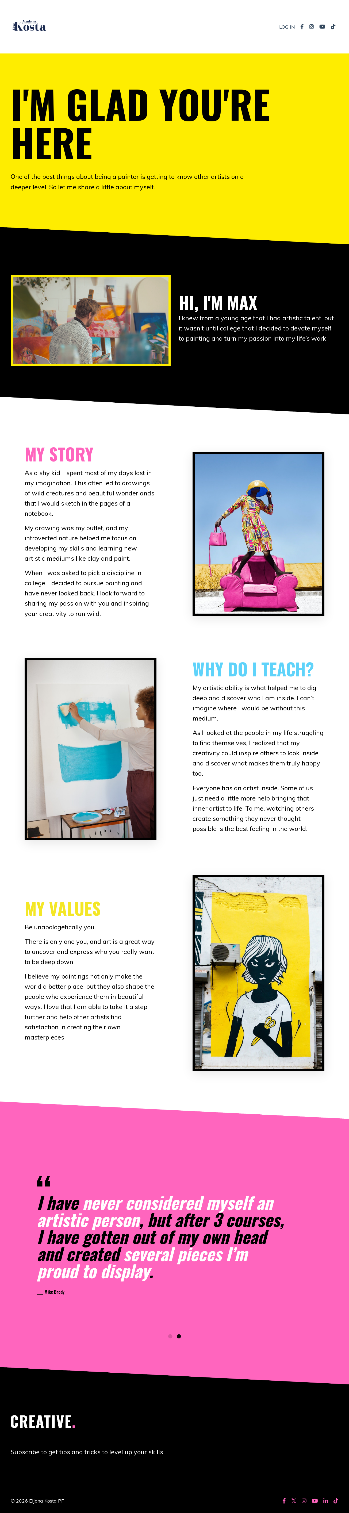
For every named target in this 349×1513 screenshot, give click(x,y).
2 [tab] (179, 1338)
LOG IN (287, 27)
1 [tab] (170, 1338)
